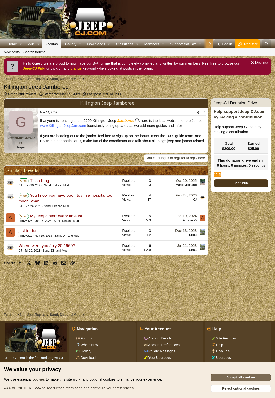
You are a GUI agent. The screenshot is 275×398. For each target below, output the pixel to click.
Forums (52, 44)
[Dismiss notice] (259, 63)
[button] (21, 43)
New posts (12, 52)
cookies (39, 379)
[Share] (198, 112)
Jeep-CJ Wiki (34, 68)
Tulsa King (39, 180)
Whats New (89, 345)
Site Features (225, 338)
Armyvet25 (25, 220)
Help (219, 345)
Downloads (96, 44)
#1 (204, 112)
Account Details (160, 338)
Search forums (34, 52)
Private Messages (161, 351)
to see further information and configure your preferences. (69, 388)
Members (152, 44)
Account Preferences (164, 345)
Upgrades (223, 357)
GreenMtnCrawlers (22, 94)
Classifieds (125, 44)
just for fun (28, 230)
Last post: (104, 94)
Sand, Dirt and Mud (56, 185)
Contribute (241, 183)
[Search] (266, 43)
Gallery (71, 44)
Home (12, 44)
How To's (222, 351)
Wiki (31, 44)
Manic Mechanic (186, 185)
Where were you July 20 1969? (47, 245)
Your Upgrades (159, 357)
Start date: (62, 94)
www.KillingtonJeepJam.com (63, 126)
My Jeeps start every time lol (56, 216)
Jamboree (125, 120)
